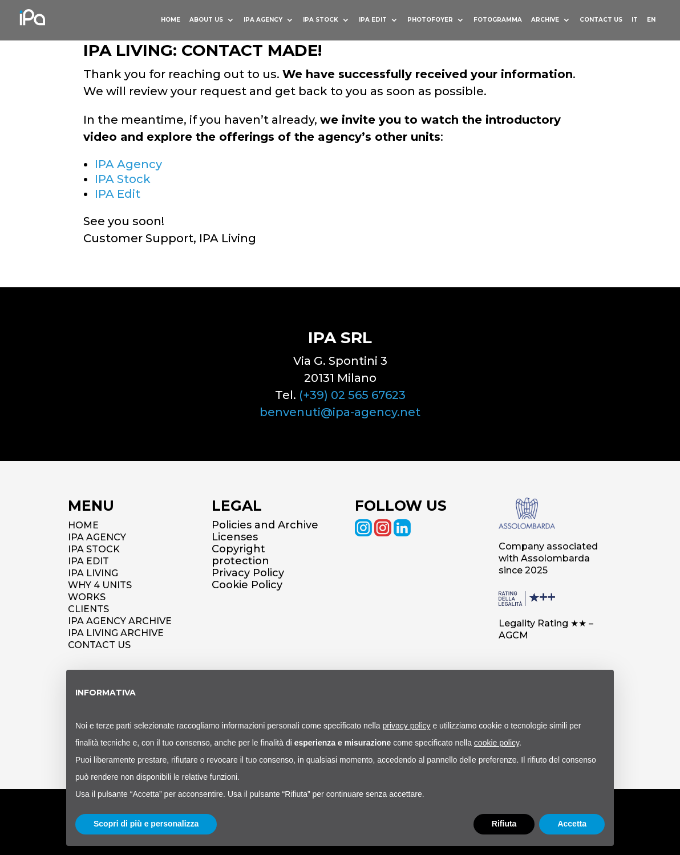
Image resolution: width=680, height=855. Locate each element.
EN (651, 21)
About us (201, 21)
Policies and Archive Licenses (265, 531)
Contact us (599, 21)
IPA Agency (128, 164)
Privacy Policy (248, 573)
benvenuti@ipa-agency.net (340, 412)
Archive (543, 21)
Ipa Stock (316, 21)
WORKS (87, 597)
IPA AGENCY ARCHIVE (120, 621)
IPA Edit (369, 21)
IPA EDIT (88, 561)
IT (634, 21)
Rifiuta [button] (504, 823)
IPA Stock (123, 179)
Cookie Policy (247, 585)
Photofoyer (427, 21)
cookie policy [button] (496, 742)
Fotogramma (495, 21)
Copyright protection (240, 555)
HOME (165, 21)
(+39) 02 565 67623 (352, 395)
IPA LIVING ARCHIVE (116, 633)
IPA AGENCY (97, 537)
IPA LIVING (93, 573)
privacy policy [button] (407, 725)
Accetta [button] (571, 823)
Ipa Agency (258, 21)
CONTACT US (99, 645)
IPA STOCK (94, 549)
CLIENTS (88, 609)
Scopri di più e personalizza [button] (146, 823)
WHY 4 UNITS (100, 585)
